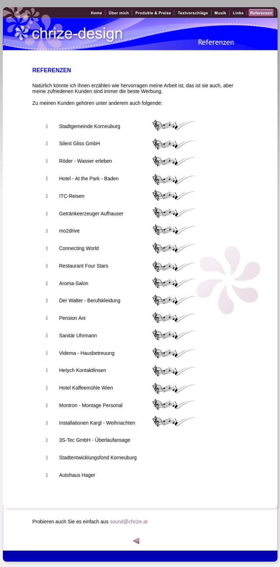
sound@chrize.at (129, 521)
